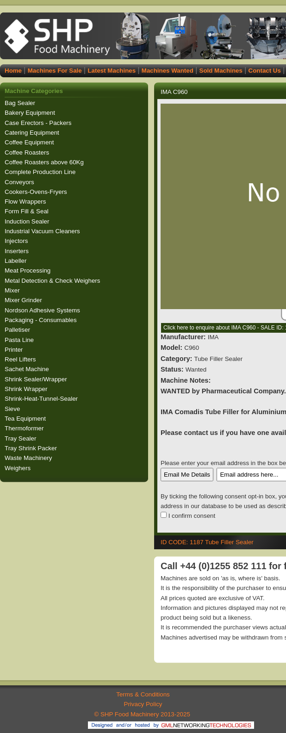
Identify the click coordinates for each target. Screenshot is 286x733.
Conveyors (20, 182)
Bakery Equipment (31, 112)
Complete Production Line (41, 171)
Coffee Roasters (28, 152)
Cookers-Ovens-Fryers (37, 191)
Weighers (18, 468)
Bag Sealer (21, 102)
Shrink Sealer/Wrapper (36, 379)
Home (13, 70)
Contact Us (265, 70)
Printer (15, 349)
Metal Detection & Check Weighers (53, 280)
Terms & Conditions (143, 694)
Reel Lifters (21, 359)
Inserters (18, 251)
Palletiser (18, 329)
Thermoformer (25, 428)
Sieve (13, 408)
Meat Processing (28, 270)
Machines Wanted (167, 70)
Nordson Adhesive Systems (43, 310)
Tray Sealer (21, 438)
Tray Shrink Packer (32, 448)
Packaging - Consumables (41, 320)
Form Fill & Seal (27, 211)
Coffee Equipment (30, 142)
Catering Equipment (33, 132)
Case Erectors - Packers (39, 122)
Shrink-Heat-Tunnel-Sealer (42, 398)
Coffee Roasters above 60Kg (45, 162)
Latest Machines (111, 70)
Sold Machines (220, 70)
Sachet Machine (27, 369)
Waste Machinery (29, 457)
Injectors (17, 240)
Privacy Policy (143, 704)
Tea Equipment (26, 418)
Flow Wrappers (26, 201)
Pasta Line (20, 339)
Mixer (13, 290)
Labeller (16, 260)
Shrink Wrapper (27, 388)
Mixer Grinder (24, 300)
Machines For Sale (55, 70)
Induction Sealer (28, 221)
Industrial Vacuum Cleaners (43, 231)
